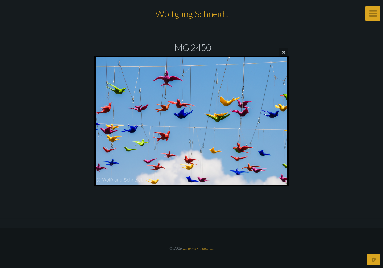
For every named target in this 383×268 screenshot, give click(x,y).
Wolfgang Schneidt (191, 13)
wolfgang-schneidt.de (198, 248)
